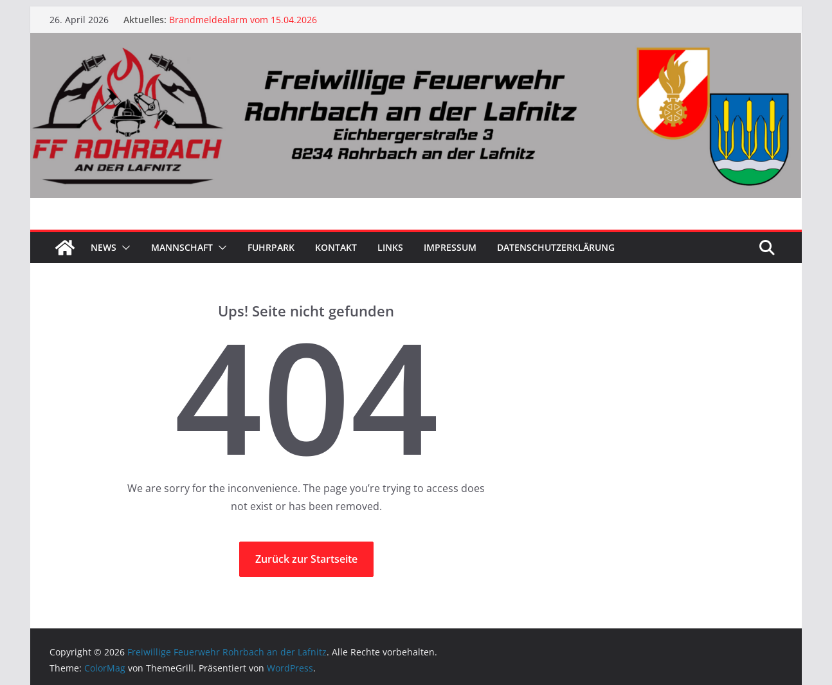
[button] (123, 248)
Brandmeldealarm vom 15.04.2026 (243, 20)
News (103, 247)
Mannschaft (182, 247)
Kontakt (336, 247)
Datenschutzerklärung (556, 247)
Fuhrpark (271, 247)
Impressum (450, 247)
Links (390, 247)
